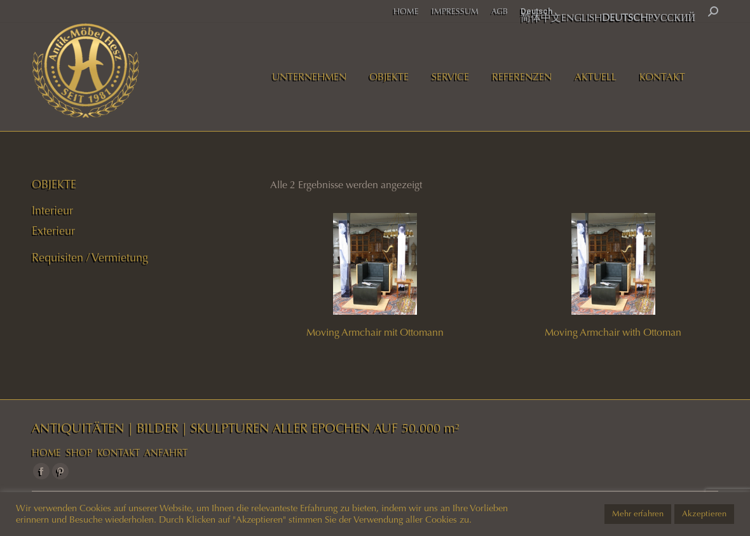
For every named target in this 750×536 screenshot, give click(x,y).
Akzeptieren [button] (704, 514)
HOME (46, 452)
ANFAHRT (166, 452)
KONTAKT (118, 452)
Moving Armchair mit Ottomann (375, 332)
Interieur (52, 210)
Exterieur (53, 231)
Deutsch (536, 11)
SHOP (79, 452)
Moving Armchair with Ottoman (613, 332)
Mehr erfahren (638, 514)
